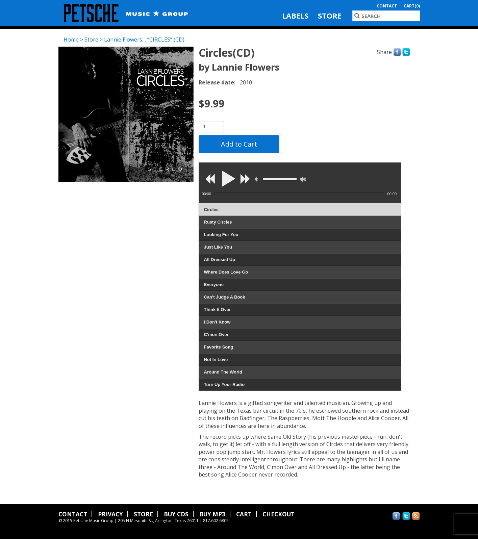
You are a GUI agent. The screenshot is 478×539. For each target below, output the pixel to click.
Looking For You (221, 234)
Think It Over (217, 309)
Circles (211, 209)
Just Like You (218, 247)
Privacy (110, 514)
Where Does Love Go (226, 272)
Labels (295, 15)
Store (330, 15)
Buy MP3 (212, 514)
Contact (387, 6)
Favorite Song (218, 347)
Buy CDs (176, 514)
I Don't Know (217, 322)
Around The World (223, 372)
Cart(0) (412, 6)
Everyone (214, 284)
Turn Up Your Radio (224, 384)
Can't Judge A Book (224, 297)
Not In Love (216, 359)
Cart (244, 514)
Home (71, 39)
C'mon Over (216, 334)
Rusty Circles (218, 222)
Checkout (278, 514)
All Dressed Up (219, 259)
